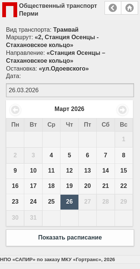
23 (15, 201)
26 (69, 201)
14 (105, 170)
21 (105, 186)
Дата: (13, 76)
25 (51, 201)
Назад (113, 8)
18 (51, 186)
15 (123, 170)
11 (51, 170)
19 (69, 186)
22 (123, 186)
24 (33, 201)
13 (87, 170)
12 (69, 170)
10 (33, 170)
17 (33, 186)
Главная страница (129, 8)
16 (15, 186)
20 (87, 186)
